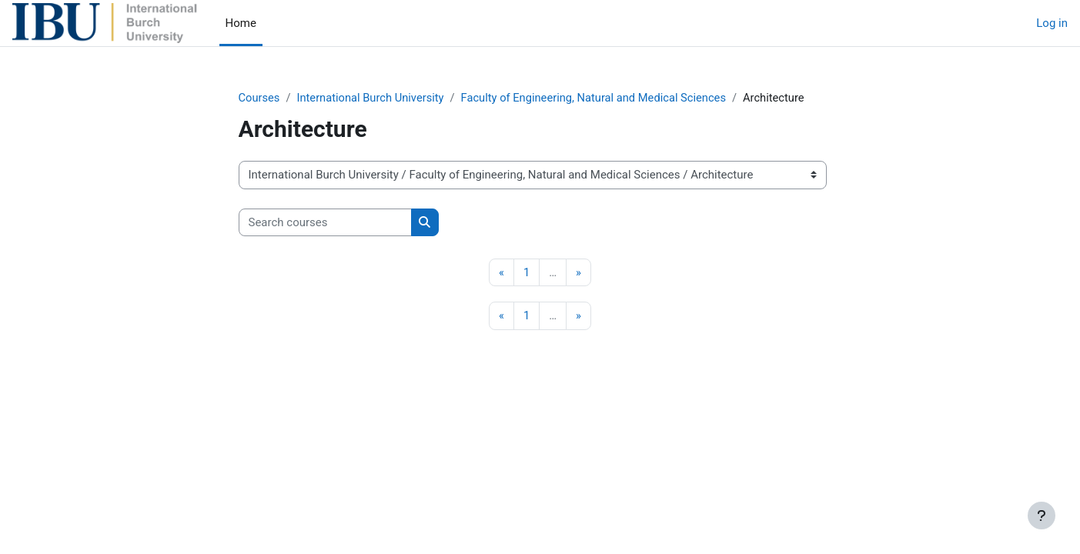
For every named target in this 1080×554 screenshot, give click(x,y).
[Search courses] (325, 223)
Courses (260, 98)
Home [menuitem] (241, 23)
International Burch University (373, 98)
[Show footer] (1041, 515)
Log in (1052, 23)
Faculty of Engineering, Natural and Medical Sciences (600, 98)
